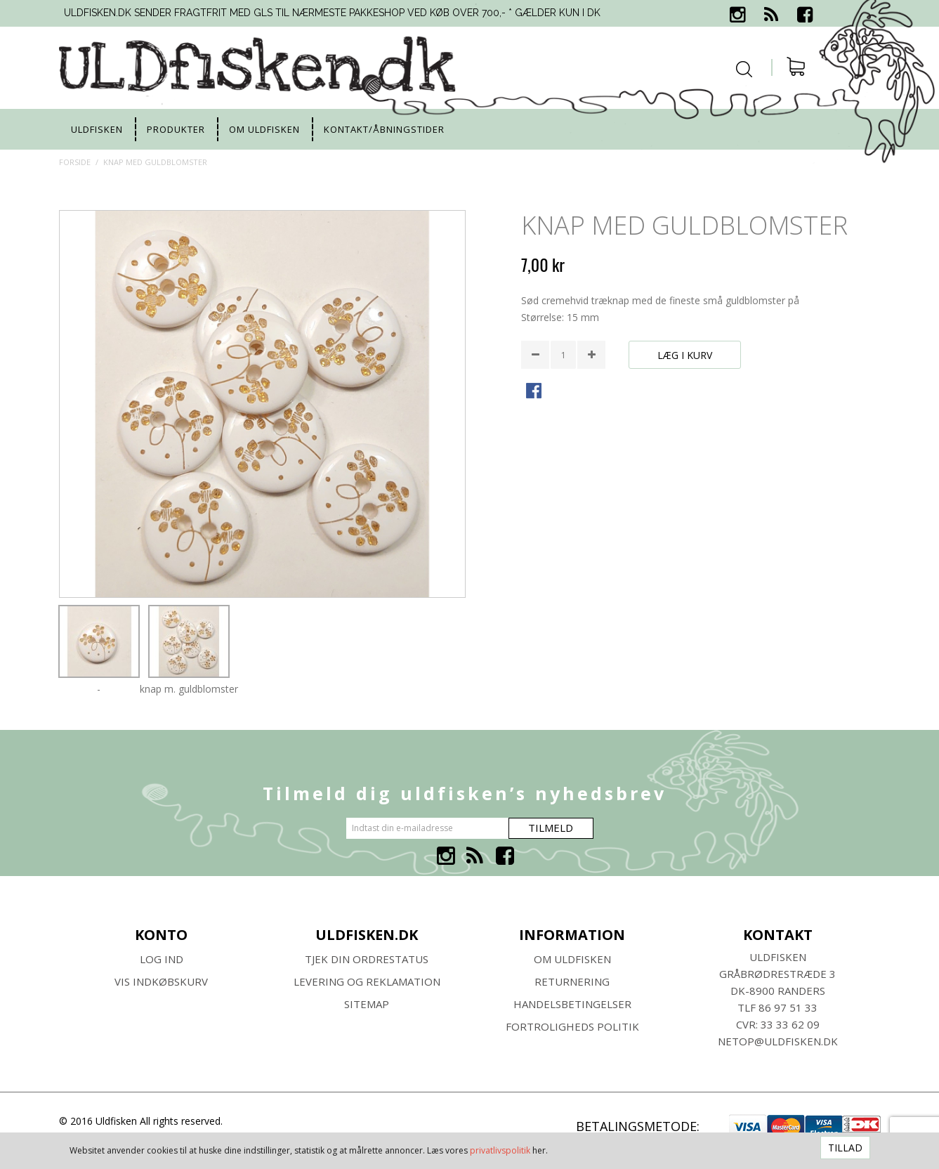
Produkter (176, 129)
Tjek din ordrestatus (366, 959)
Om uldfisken (264, 129)
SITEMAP (366, 1004)
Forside (75, 162)
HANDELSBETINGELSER (572, 1004)
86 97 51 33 (788, 1007)
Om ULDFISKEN (572, 959)
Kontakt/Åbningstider (384, 129)
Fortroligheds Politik (572, 1026)
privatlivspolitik (500, 1150)
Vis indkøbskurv (161, 981)
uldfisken (97, 129)
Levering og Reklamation (367, 981)
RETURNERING (572, 981)
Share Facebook (535, 392)
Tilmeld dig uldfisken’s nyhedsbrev (465, 793)
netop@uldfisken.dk (778, 1041)
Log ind (161, 959)
